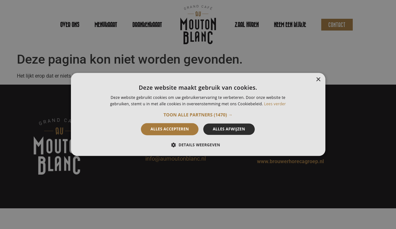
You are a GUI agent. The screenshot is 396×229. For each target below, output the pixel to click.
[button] (198, 115)
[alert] (198, 114)
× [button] (318, 79)
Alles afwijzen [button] (229, 129)
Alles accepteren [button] (169, 129)
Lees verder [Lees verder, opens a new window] (275, 104)
